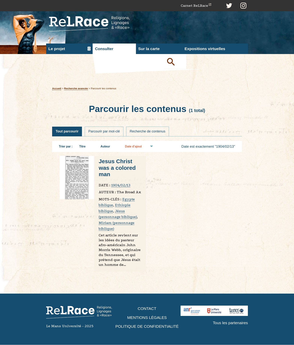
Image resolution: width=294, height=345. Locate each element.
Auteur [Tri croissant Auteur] (107, 146)
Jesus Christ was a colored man (117, 167)
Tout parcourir (67, 131)
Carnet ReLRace (194, 5)
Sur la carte (149, 49)
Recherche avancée (76, 88)
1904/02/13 (120, 185)
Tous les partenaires (230, 323)
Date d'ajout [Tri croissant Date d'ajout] (135, 146)
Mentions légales (147, 317)
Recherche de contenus (148, 131)
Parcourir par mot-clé (104, 131)
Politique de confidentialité (147, 326)
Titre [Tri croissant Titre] (84, 146)
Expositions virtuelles (204, 49)
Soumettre (175, 61)
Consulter (104, 49)
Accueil (56, 88)
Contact (147, 309)
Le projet (56, 49)
